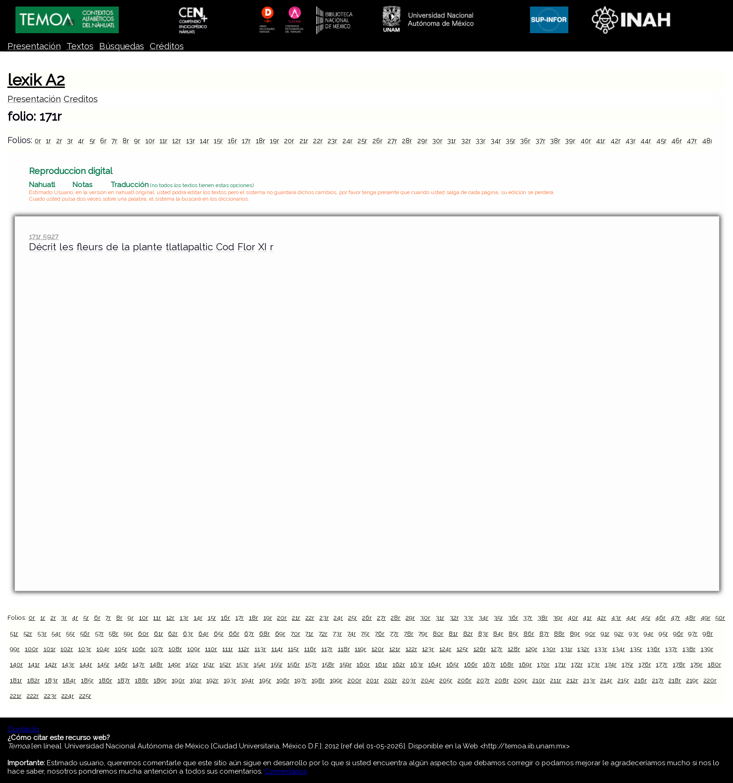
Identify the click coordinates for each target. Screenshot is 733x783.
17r (246, 141)
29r (422, 141)
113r (260, 648)
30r (437, 141)
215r (623, 680)
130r (549, 648)
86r (528, 633)
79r (423, 633)
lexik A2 (36, 80)
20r (289, 141)
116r (310, 648)
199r (336, 680)
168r (507, 664)
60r (143, 633)
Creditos (81, 99)
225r (85, 695)
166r (471, 664)
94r (648, 633)
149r (174, 664)
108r (175, 648)
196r (283, 680)
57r (99, 633)
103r (84, 648)
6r (103, 141)
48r (707, 141)
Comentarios (285, 771)
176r (645, 664)
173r (594, 664)
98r (708, 633)
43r (630, 141)
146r (121, 664)
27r (392, 141)
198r (318, 680)
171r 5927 (43, 236)
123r (428, 648)
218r (674, 680)
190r (178, 680)
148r (156, 664)
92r (619, 633)
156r (293, 664)
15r (218, 141)
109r (193, 648)
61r (158, 633)
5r (92, 141)
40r (586, 141)
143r (68, 664)
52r (27, 633)
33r (481, 141)
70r (295, 633)
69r (280, 633)
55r (70, 633)
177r (662, 664)
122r (411, 648)
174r (611, 664)
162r (398, 664)
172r (577, 664)
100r (31, 648)
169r (525, 664)
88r (559, 633)
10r (150, 141)
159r (346, 664)
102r (66, 648)
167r (489, 664)
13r (190, 141)
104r (102, 648)
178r (679, 664)
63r (188, 633)
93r (634, 633)
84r (498, 633)
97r (692, 633)
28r (407, 141)
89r (575, 633)
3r (70, 141)
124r (445, 648)
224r (67, 695)
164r (434, 664)
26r (377, 141)
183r (51, 680)
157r (311, 664)
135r (636, 648)
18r (260, 141)
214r (606, 680)
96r (678, 633)
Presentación (34, 46)
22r (318, 141)
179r (696, 664)
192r (212, 680)
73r (337, 633)
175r (627, 664)
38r (555, 141)
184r (69, 680)
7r (114, 141)
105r (121, 648)
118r (344, 648)
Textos (80, 46)
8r (126, 141)
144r (86, 664)
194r (247, 680)
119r (360, 648)
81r (453, 633)
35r (510, 141)
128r (514, 648)
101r (50, 648)
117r (327, 648)
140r (16, 664)
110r (211, 648)
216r (640, 680)
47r (692, 141)
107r (157, 648)
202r (390, 680)
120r (377, 648)
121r (394, 648)
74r (351, 633)
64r (203, 633)
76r (380, 633)
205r (445, 680)
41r (600, 141)
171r (560, 664)
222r (33, 695)
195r (265, 680)
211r (555, 680)
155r (277, 664)
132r (583, 648)
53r (42, 633)
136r (653, 648)
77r (394, 633)
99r (15, 648)
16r (232, 141)
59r (128, 633)
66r (234, 633)
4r (81, 141)
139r (707, 648)
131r (567, 648)
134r (618, 648)
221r (16, 695)
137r (671, 648)
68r (264, 633)
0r (38, 141)
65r (219, 633)
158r (328, 664)
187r (123, 680)
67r (249, 633)
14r (204, 141)
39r (570, 141)
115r (293, 648)
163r (416, 664)
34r (496, 141)
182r (33, 680)
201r (372, 680)
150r (192, 664)
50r (720, 617)
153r (242, 664)
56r (85, 633)
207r (483, 680)
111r (227, 648)
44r (645, 141)
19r (274, 141)
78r (409, 633)
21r (303, 141)
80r (438, 633)
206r (464, 680)
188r (141, 680)
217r (658, 680)
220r (710, 680)
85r (513, 633)
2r (59, 141)
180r (714, 664)
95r (663, 633)
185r (87, 680)
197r (300, 680)
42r (615, 141)
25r (362, 141)
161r (381, 664)
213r (589, 680)
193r (230, 680)
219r (692, 680)
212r (572, 680)
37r (540, 141)
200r (355, 680)
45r (661, 141)
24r (347, 141)
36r (525, 141)
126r (479, 648)
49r (706, 617)
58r (113, 633)
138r (689, 648)
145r (103, 664)
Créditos (167, 46)
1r (48, 141)
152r (225, 664)
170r (543, 664)
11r (163, 141)
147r (138, 664)
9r (137, 141)
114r (277, 648)
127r (496, 648)
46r (676, 141)
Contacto (23, 729)
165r (452, 664)
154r (260, 664)
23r (332, 141)
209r (520, 680)
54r (56, 633)
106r (138, 648)
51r (14, 633)
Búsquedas (121, 46)
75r (365, 633)
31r (451, 141)
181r (16, 680)
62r (173, 633)
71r (309, 633)
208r (502, 680)
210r (538, 680)
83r (483, 633)
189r (160, 680)
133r (601, 648)
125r (462, 648)
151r (208, 664)
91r (605, 633)
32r (466, 141)
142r (51, 664)
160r (363, 664)
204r (428, 680)
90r (590, 633)
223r (50, 695)
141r (34, 664)
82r (468, 633)
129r (531, 648)
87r (544, 633)
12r (176, 141)
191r (196, 680)
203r (409, 680)
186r (105, 680)
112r (243, 648)
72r (323, 633)
